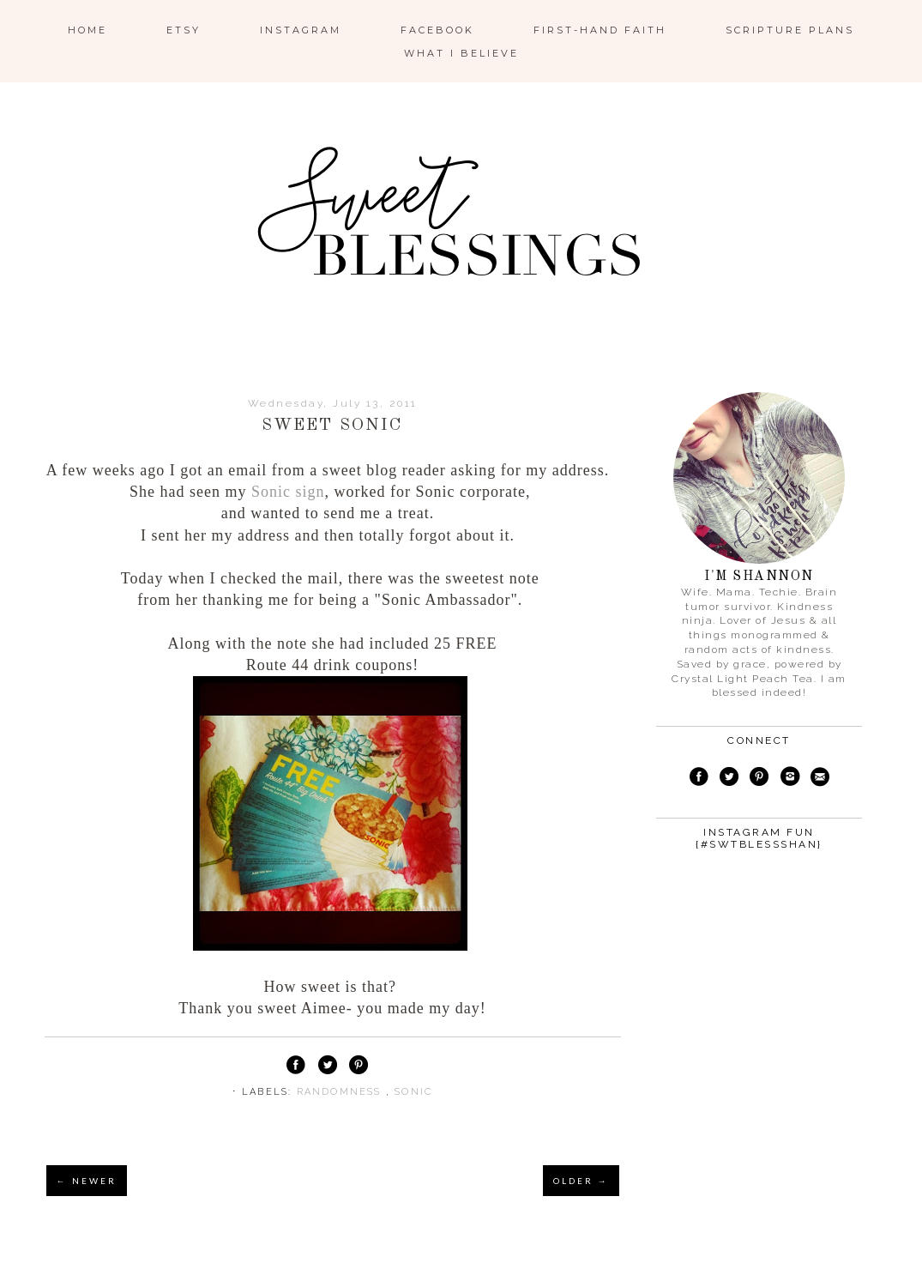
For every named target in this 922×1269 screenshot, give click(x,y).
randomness (341, 1091)
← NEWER (87, 1180)
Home (87, 30)
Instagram (300, 30)
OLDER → (581, 1180)
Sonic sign (288, 491)
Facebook (437, 30)
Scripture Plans (790, 30)
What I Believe (461, 53)
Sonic (413, 1091)
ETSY (183, 30)
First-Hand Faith (599, 30)
